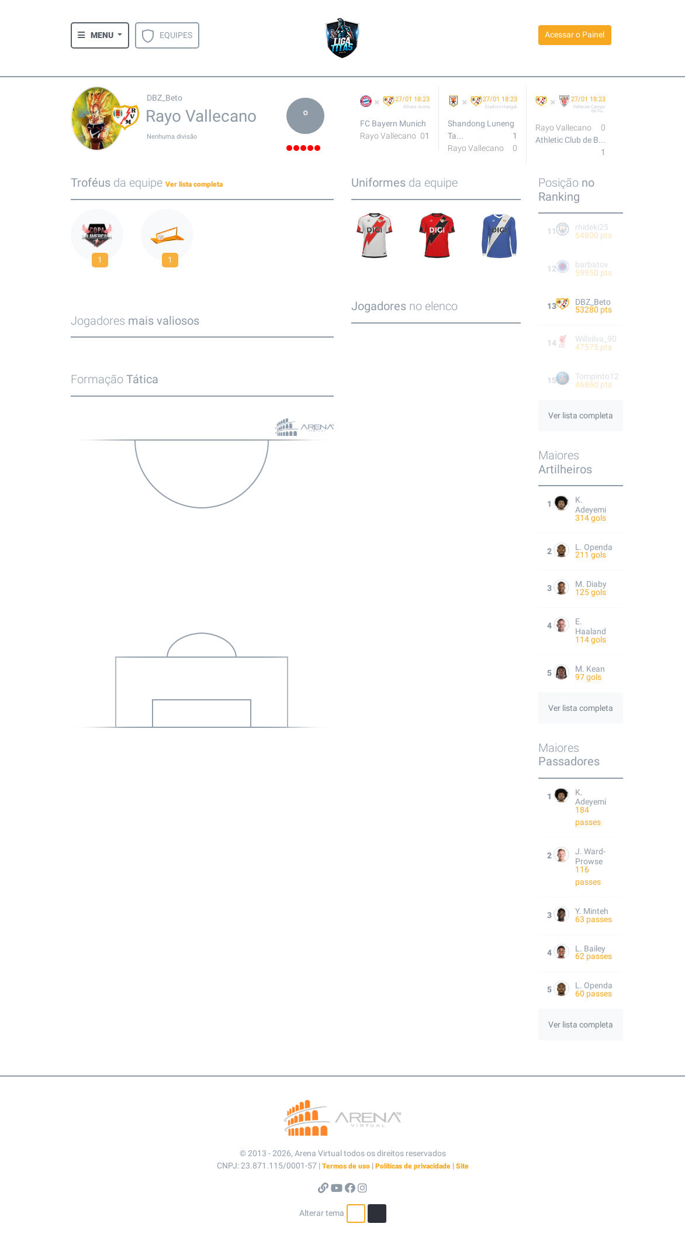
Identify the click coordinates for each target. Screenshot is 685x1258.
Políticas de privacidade (413, 1166)
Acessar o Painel (574, 34)
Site (462, 1166)
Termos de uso (346, 1166)
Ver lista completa (194, 184)
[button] (100, 35)
